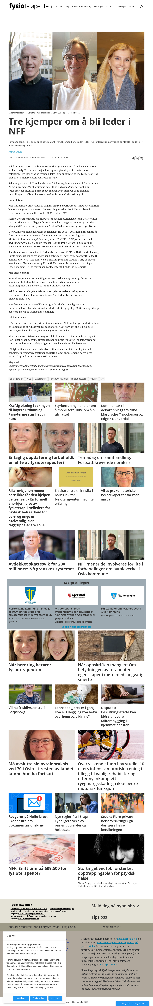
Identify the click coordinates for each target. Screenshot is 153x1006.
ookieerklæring (31, 911)
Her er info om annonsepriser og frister (38, 916)
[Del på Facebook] (134, 158)
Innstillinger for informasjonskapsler (132, 1004)
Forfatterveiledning (81, 6)
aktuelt (93, 379)
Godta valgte (39, 998)
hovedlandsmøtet (59, 379)
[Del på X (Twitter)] (138, 158)
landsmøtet (40, 379)
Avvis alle (55, 998)
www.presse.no (108, 964)
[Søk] (141, 6)
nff (102, 379)
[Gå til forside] (30, 6)
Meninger (98, 6)
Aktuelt (59, 6)
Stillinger (121, 6)
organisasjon (16, 379)
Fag (67, 6)
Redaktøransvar (110, 927)
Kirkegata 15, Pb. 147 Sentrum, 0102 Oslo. (29, 908)
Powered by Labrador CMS (76, 1002)
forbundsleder (79, 379)
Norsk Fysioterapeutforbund (31, 913)
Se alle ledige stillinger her (76, 626)
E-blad (132, 6)
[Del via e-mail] (142, 158)
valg (29, 379)
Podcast (110, 6)
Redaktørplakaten (127, 938)
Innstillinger (21, 998)
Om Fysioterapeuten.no (28, 918)
